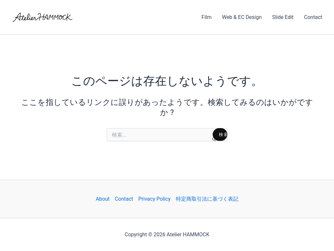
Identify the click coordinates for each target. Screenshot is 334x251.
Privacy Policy (154, 199)
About (103, 199)
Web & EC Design (242, 17)
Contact (313, 17)
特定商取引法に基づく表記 (207, 199)
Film (207, 17)
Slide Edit (283, 17)
